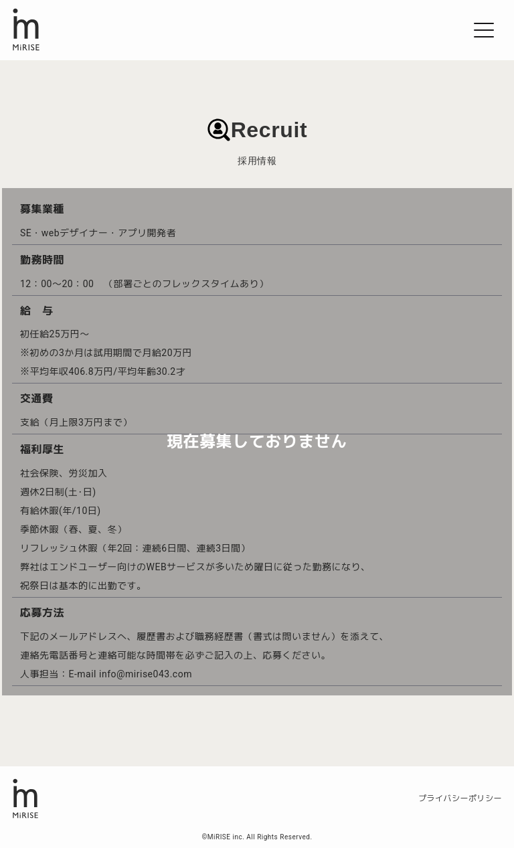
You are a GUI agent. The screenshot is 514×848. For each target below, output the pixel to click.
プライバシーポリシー (460, 798)
